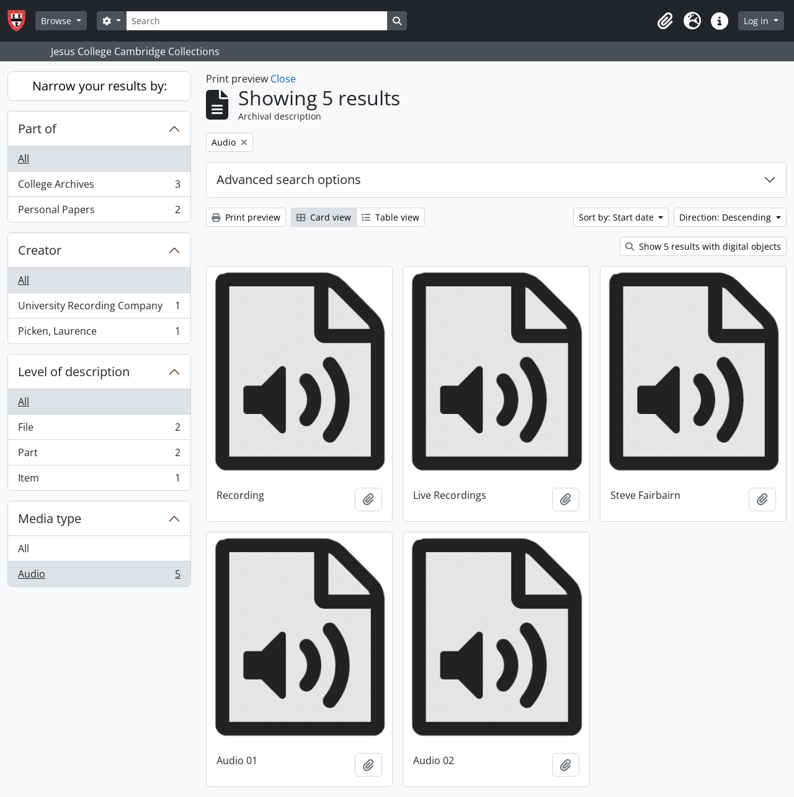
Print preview (246, 217)
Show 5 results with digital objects (703, 246)
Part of (37, 128)
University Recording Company (99, 308)
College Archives (99, 187)
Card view (324, 217)
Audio (99, 576)
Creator (39, 250)
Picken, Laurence (99, 333)
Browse (57, 21)
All (23, 158)
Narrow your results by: (99, 85)
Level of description (74, 371)
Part (99, 455)
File (99, 430)
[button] (665, 21)
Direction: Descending (726, 217)
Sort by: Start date (617, 217)
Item (99, 480)
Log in (757, 21)
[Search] (257, 20)
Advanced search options (288, 179)
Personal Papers (99, 212)
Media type (49, 518)
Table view (390, 217)
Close (283, 79)
